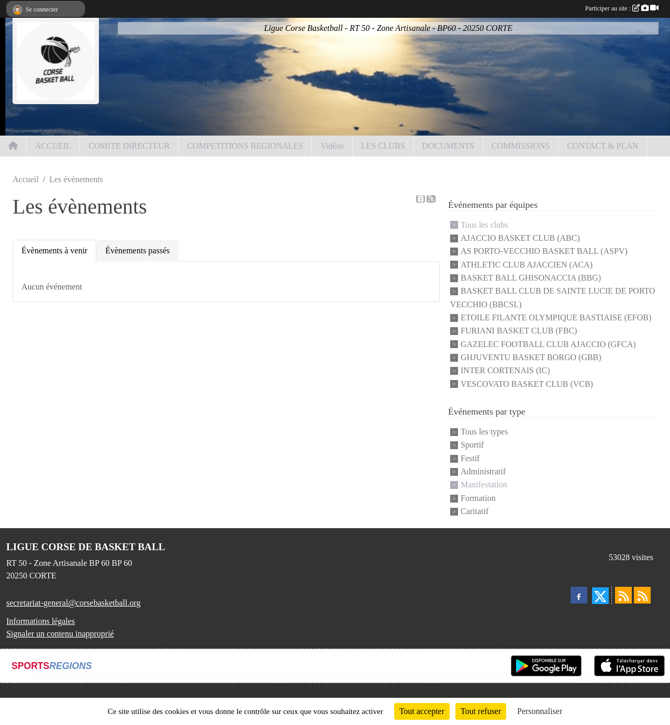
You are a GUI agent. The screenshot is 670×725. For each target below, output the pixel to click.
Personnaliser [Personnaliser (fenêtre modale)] (539, 711)
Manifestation (484, 485)
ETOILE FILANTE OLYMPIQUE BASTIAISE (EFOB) (556, 317)
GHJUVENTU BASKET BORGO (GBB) (531, 357)
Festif (470, 458)
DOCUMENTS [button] (448, 145)
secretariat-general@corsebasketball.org (73, 602)
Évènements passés (137, 250)
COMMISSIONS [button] (521, 145)
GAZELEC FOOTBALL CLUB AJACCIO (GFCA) (548, 344)
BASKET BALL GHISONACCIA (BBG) (531, 277)
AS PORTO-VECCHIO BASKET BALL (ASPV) (544, 251)
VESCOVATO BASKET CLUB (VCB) (527, 384)
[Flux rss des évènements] (642, 595)
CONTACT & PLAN (602, 145)
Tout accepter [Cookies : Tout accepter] (421, 711)
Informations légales (40, 621)
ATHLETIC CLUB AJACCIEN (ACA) (527, 264)
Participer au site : (621, 8)
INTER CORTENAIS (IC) (505, 370)
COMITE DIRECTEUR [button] (129, 145)
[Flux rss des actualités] (623, 595)
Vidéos (331, 145)
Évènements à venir (54, 250)
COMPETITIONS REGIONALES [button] (245, 145)
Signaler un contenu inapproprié (60, 633)
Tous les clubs (484, 224)
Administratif (483, 471)
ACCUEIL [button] (53, 145)
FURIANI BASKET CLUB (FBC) (519, 331)
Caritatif (474, 511)
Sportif (472, 445)
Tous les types (484, 431)
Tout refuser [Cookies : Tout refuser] (481, 711)
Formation (478, 498)
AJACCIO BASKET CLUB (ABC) (520, 237)
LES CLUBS (383, 145)
